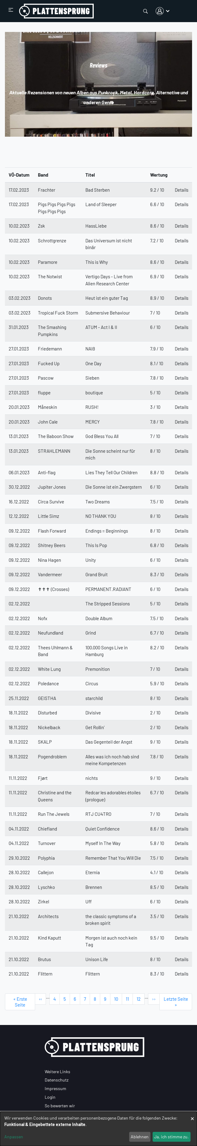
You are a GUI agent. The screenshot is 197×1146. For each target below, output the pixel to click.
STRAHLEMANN (54, 451)
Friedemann (50, 348)
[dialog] (98, 1129)
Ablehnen (140, 1136)
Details (181, 190)
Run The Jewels (53, 814)
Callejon (46, 872)
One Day (93, 363)
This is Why (96, 262)
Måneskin (47, 407)
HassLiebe (96, 226)
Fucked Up (49, 363)
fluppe (44, 392)
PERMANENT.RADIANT (108, 589)
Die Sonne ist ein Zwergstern (113, 487)
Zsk (41, 226)
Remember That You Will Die (113, 858)
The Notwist (50, 276)
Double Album (98, 618)
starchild (94, 698)
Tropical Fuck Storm (58, 312)
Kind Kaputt (49, 938)
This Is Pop (96, 545)
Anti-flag (46, 472)
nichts (91, 778)
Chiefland (47, 828)
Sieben (92, 378)
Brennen (93, 887)
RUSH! (92, 407)
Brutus (44, 959)
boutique (94, 392)
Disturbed (47, 712)
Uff (88, 901)
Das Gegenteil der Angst (108, 742)
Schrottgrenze (52, 240)
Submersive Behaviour (107, 312)
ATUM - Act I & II (101, 327)
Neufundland (50, 633)
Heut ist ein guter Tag (106, 298)
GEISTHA (47, 698)
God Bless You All (101, 436)
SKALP (45, 742)
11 (129, 999)
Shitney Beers (51, 545)
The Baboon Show (56, 436)
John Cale (48, 421)
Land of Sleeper (101, 204)
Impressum (55, 1088)
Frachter (46, 190)
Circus (91, 683)
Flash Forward (52, 531)
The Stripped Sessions (107, 603)
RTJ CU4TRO (98, 814)
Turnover (46, 843)
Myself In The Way (103, 843)
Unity (90, 560)
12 (141, 999)
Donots (45, 298)
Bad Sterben (97, 190)
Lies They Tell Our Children (111, 472)
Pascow (46, 378)
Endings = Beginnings (106, 531)
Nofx (42, 618)
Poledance (48, 683)
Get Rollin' (95, 727)
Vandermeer (50, 574)
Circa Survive (51, 501)
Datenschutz (56, 1079)
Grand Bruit (96, 574)
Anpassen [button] (13, 1136)
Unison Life (96, 959)
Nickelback (49, 727)
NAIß (90, 348)
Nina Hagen (49, 560)
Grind (90, 633)
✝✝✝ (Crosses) (53, 589)
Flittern (45, 973)
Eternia (92, 872)
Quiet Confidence (102, 828)
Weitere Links (57, 1071)
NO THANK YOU (100, 516)
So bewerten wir (60, 1105)
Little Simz (48, 516)
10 (118, 999)
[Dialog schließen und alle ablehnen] (192, 1115)
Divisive (93, 712)
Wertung (158, 175)
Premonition (97, 669)
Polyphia (46, 858)
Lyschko (46, 887)
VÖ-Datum (19, 175)
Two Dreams (97, 501)
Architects (48, 916)
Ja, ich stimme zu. (171, 1136)
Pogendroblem (52, 756)
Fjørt (42, 778)
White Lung (49, 669)
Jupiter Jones (52, 487)
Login (50, 1097)
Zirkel (43, 901)
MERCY (92, 421)
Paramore (47, 262)
